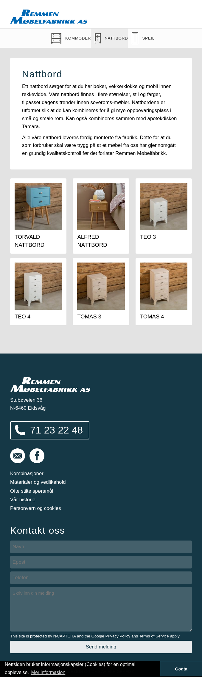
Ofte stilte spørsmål (31, 491)
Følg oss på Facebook (36, 455)
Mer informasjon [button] (48, 672)
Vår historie (22, 499)
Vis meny (183, 14)
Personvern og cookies (35, 508)
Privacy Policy (117, 636)
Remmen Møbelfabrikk (49, 17)
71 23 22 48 (56, 430)
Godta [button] (181, 669)
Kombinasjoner (26, 473)
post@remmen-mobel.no (17, 455)
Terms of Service (154, 636)
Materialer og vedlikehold (38, 482)
